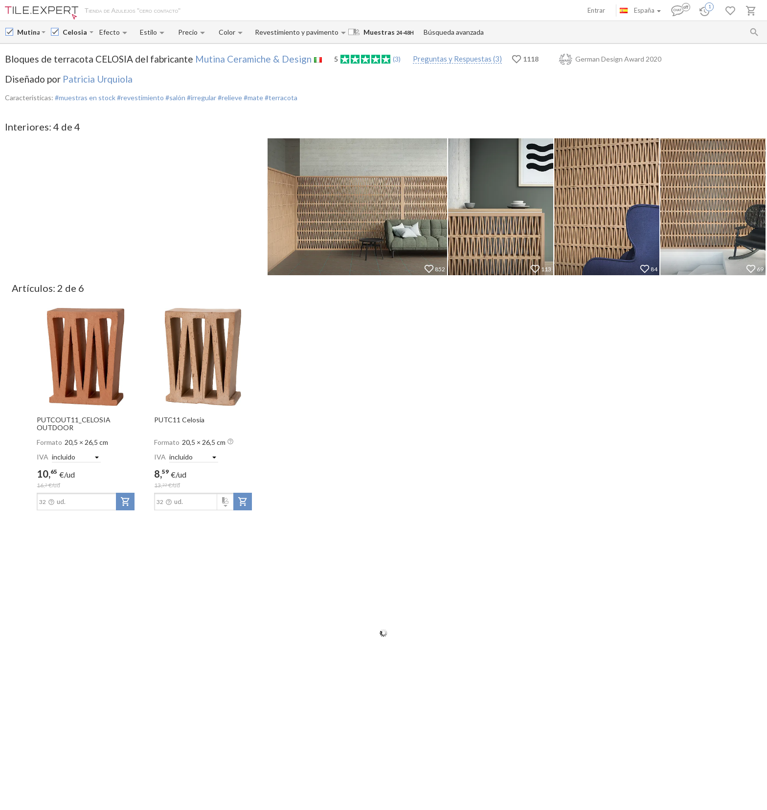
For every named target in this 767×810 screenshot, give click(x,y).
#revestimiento (139, 97)
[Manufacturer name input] (28, 32)
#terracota (280, 97)
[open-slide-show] (86, 356)
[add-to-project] (125, 501)
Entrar (596, 10)
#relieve (229, 97)
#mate (252, 97)
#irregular (200, 97)
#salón (174, 97)
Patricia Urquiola (98, 79)
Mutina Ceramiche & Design (253, 59)
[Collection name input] (75, 32)
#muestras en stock (85, 97)
